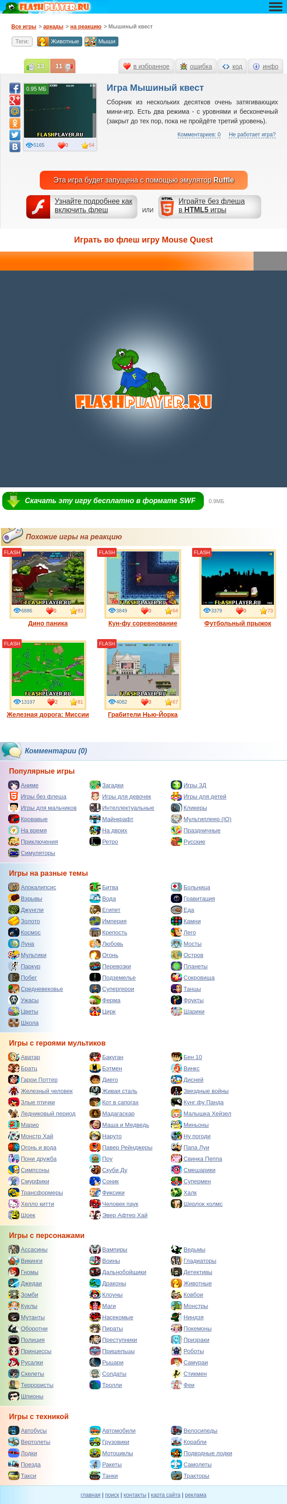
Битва (103, 887)
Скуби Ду (108, 1169)
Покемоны (191, 1328)
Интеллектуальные (121, 807)
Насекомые (111, 1317)
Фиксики (107, 1192)
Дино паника (47, 588)
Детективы (191, 1271)
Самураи (189, 1362)
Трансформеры (35, 1192)
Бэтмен (105, 1068)
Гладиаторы (193, 1260)
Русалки (25, 1362)
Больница (190, 887)
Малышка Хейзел (201, 1113)
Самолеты (191, 1464)
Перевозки (110, 966)
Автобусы (27, 1430)
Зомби (23, 1294)
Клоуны (105, 1294)
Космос (24, 932)
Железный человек (40, 1090)
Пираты (106, 1328)
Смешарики (193, 1169)
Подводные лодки (201, 1452)
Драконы (107, 1283)
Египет (104, 909)
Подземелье (112, 977)
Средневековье (35, 988)
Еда (182, 909)
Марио (23, 1124)
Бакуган (106, 1056)
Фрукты (187, 999)
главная (90, 1495)
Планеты (189, 966)
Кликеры (189, 807)
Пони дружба (32, 1158)
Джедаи (25, 1283)
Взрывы (25, 898)
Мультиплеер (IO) (201, 818)
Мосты (186, 943)
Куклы (23, 1305)
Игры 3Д (188, 784)
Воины (104, 1260)
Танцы (186, 988)
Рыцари (106, 1362)
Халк (184, 1192)
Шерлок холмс (197, 1203)
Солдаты (108, 1373)
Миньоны (190, 1124)
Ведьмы (188, 1249)
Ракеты (105, 1464)
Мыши (100, 42)
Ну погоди (191, 1135)
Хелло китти (31, 1203)
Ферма (105, 999)
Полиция (26, 1339)
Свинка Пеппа (196, 1158)
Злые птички (31, 1102)
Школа (23, 1022)
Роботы (187, 1350)
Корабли (189, 1441)
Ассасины (27, 1249)
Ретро (103, 841)
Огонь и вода (32, 1147)
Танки (103, 1475)
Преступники (113, 1339)
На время (27, 830)
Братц (22, 1068)
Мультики (27, 954)
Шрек (21, 1214)
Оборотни (27, 1328)
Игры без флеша (37, 796)
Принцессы (30, 1350)
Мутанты (26, 1317)
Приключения (33, 841)
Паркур (24, 966)
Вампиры (108, 1249)
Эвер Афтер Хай (118, 1214)
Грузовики (109, 1441)
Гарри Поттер (32, 1079)
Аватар (24, 1056)
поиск (112, 1495)
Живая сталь (113, 1090)
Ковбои (187, 1294)
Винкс (185, 1068)
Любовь (106, 943)
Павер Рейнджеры (120, 1147)
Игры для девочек (120, 796)
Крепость (108, 932)
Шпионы (25, 1396)
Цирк (102, 1011)
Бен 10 (186, 1056)
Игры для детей (198, 796)
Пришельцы (112, 1350)
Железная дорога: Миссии (48, 679)
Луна (21, 943)
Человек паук (113, 1203)
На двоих (108, 830)
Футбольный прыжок (237, 588)
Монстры (189, 1305)
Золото (24, 920)
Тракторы (190, 1475)
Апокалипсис (32, 887)
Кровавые (28, 818)
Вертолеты (29, 1441)
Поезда (24, 1464)
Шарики (188, 1011)
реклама (195, 1495)
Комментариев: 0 (199, 134)
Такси (22, 1475)
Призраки (190, 1339)
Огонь (103, 954)
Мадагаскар (112, 1113)
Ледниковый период (41, 1113)
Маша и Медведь (119, 1124)
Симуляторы (31, 852)
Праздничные (196, 830)
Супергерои (111, 988)
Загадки (106, 784)
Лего (183, 932)
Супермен (191, 1181)
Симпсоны (28, 1169)
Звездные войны (200, 1090)
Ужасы (23, 999)
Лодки (22, 1452)
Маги (102, 1305)
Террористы (30, 1384)
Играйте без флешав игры (212, 205)
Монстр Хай (30, 1135)
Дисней (187, 1079)
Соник (104, 1181)
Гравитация (193, 898)
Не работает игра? (252, 134)
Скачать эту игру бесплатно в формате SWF (110, 500)
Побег (22, 977)
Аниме (23, 784)
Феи (182, 1384)
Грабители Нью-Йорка (142, 679)
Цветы (23, 1011)
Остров (187, 954)
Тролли (105, 1384)
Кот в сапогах (114, 1102)
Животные (58, 42)
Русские (188, 841)
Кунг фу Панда (197, 1102)
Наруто (105, 1135)
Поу (101, 1158)
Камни (186, 920)
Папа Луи (190, 1147)
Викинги (25, 1260)
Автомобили (112, 1430)
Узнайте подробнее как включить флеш (93, 205)
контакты (135, 1495)
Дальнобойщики (117, 1271)
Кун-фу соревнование (142, 588)
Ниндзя (187, 1317)
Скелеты (26, 1373)
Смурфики (28, 1181)
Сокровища (193, 977)
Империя (108, 920)
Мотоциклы (111, 1452)
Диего (103, 1079)
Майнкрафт (111, 818)
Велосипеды (194, 1430)
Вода (102, 898)
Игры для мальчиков (42, 807)
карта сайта (165, 1495)
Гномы (23, 1271)
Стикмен (189, 1373)
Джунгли (26, 909)
